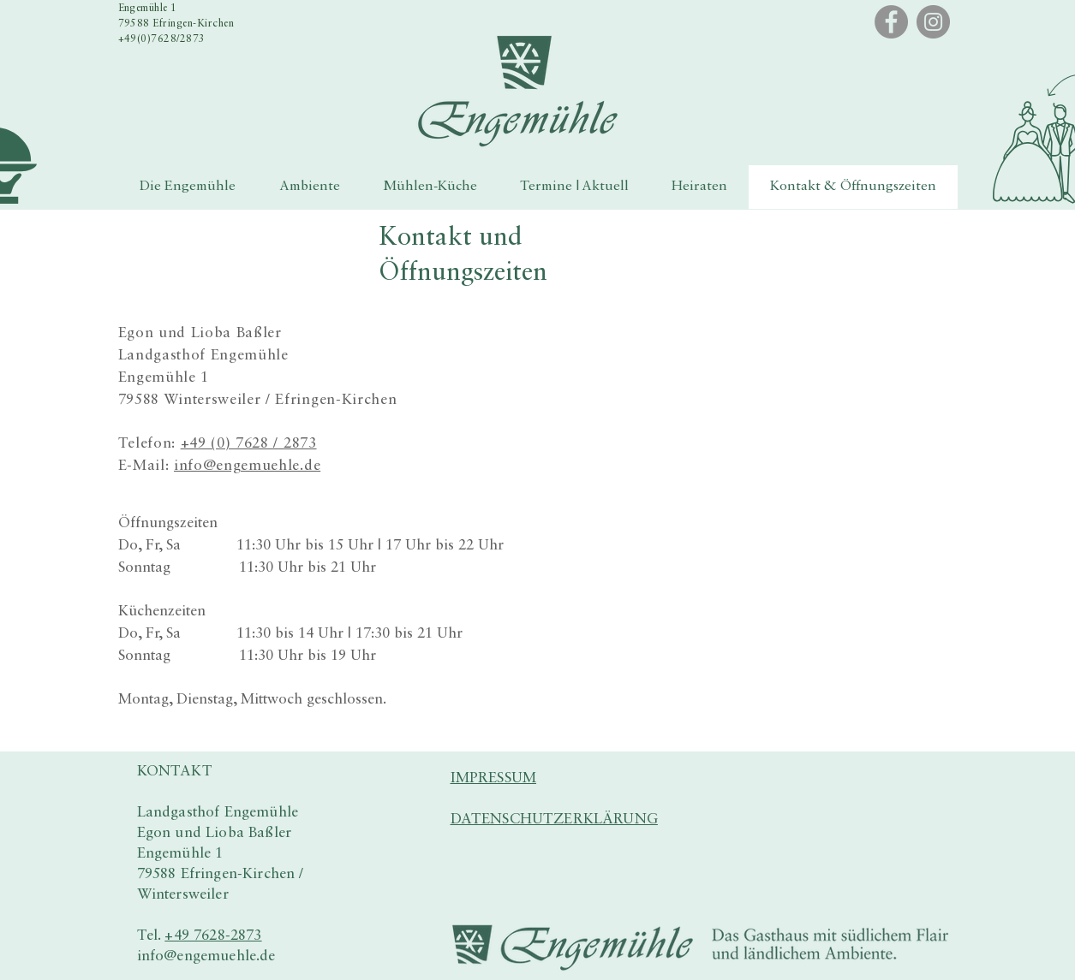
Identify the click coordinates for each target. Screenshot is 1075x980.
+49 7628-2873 (212, 936)
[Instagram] (933, 22)
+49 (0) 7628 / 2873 (249, 444)
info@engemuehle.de (247, 466)
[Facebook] (891, 22)
